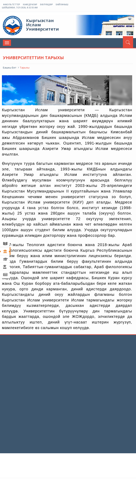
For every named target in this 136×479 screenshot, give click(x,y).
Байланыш (62, 4)
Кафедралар (30, 4)
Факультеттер (11, 4)
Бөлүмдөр (46, 4)
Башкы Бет (9, 67)
